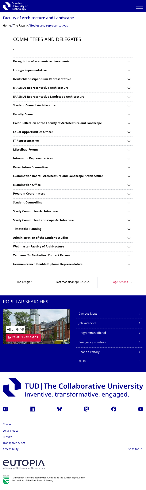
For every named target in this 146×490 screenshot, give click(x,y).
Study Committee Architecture (35, 211)
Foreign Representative (30, 70)
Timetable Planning (27, 229)
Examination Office (27, 185)
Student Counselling (27, 202)
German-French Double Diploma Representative (48, 264)
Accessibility (10, 449)
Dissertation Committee (30, 167)
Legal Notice (10, 431)
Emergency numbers (92, 342)
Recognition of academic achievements (41, 61)
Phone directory (89, 352)
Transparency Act (14, 443)
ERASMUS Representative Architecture (40, 88)
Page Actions (120, 282)
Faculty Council (24, 114)
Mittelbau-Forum (25, 149)
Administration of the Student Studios (40, 238)
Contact (8, 424)
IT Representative (26, 141)
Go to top (133, 449)
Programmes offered (92, 333)
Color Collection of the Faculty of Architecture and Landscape (57, 123)
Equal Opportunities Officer (33, 132)
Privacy (7, 437)
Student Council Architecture (34, 105)
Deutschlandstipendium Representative (42, 79)
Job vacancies (87, 323)
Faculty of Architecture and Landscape (38, 18)
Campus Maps (88, 314)
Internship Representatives (33, 158)
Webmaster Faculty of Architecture (38, 246)
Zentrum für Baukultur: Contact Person (41, 255)
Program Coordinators (29, 193)
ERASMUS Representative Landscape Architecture (48, 97)
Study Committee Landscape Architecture (43, 220)
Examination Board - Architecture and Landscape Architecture (58, 176)
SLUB (82, 361)
